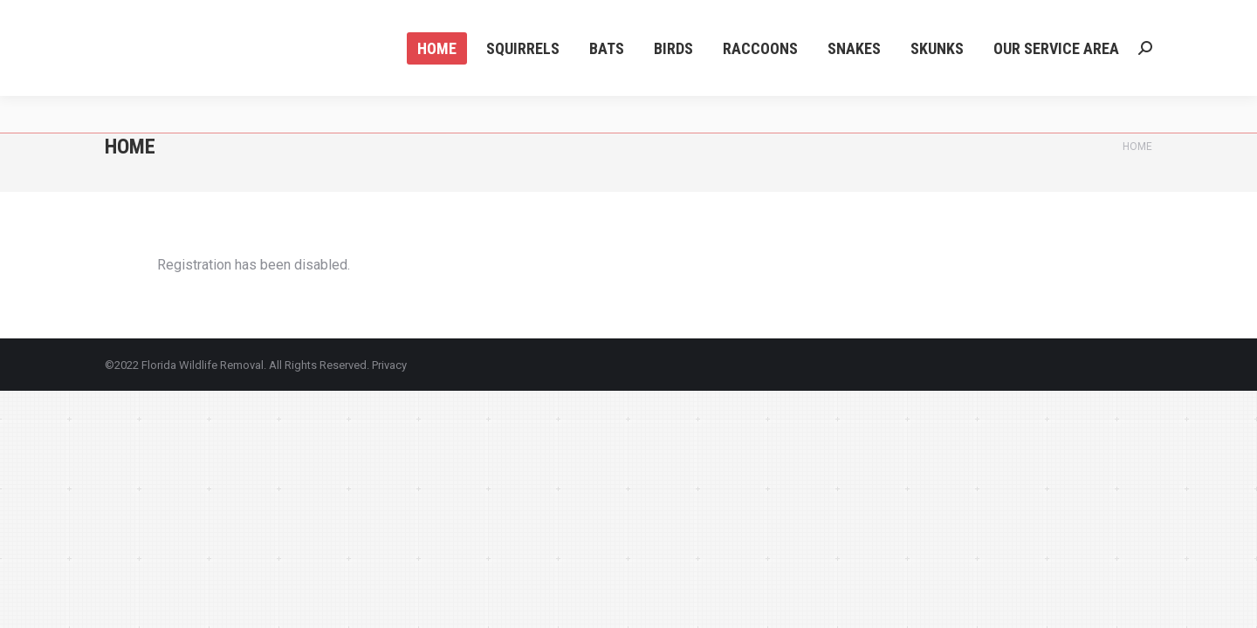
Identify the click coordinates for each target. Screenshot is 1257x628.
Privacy (389, 365)
